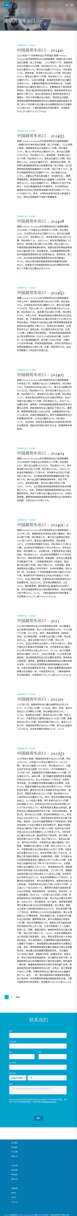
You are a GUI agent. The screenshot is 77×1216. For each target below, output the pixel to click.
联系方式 (14, 1156)
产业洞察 (14, 1152)
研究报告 (14, 1147)
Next (18, 997)
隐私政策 (14, 1170)
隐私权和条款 (55, 1215)
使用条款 (14, 1175)
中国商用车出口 (22, 45)
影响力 (13, 1193)
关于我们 (14, 1143)
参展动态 (14, 1188)
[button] (72, 5)
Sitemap (14, 1202)
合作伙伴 (14, 1165)
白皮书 (13, 1197)
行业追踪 (32, 45)
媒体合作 (14, 1179)
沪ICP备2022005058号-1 (40, 1215)
